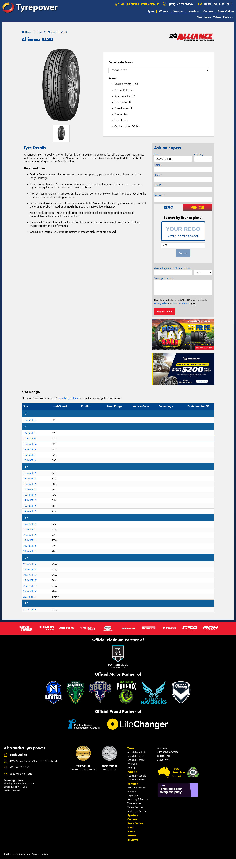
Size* (157, 154)
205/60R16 (30, 535)
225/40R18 (30, 609)
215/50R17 (30, 575)
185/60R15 (30, 484)
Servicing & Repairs (137, 799)
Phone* (158, 175)
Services (178, 11)
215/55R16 (30, 540)
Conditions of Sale (40, 854)
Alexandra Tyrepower (137, 4)
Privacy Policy (160, 303)
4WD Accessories (136, 787)
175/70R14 (30, 449)
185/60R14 (30, 455)
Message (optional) (164, 278)
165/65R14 (30, 432)
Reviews (228, 17)
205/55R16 (30, 529)
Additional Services (137, 811)
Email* (157, 185)
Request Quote (164, 311)
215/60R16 (30, 545)
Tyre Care (132, 763)
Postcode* (159, 195)
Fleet (199, 17)
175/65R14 (30, 444)
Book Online (226, 11)
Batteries (131, 791)
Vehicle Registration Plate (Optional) (172, 268)
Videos (217, 17)
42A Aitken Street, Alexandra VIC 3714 (33, 761)
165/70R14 (30, 438)
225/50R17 (30, 591)
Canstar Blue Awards (167, 751)
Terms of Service (181, 303)
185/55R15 (30, 478)
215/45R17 (30, 569)
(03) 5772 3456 (181, 4)
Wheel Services (135, 807)
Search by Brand (136, 759)
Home (26, 32)
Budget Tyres (163, 755)
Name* (158, 164)
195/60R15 (30, 505)
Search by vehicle (68, 398)
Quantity (198, 154)
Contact (208, 11)
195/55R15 (30, 500)
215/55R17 (30, 580)
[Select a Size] (158, 70)
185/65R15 (30, 489)
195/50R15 (30, 495)
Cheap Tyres (163, 759)
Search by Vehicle (136, 752)
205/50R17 (30, 564)
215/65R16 (30, 551)
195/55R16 (30, 524)
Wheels (163, 11)
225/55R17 (30, 596)
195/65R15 (30, 511)
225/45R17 (30, 585)
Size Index (162, 748)
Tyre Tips (131, 767)
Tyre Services (134, 803)
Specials (193, 11)
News (207, 17)
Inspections (133, 795)
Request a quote (215, 4)
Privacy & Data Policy (21, 854)
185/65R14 (30, 460)
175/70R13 (30, 420)
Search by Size (135, 756)
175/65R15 (30, 473)
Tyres (151, 11)
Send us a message (21, 773)
